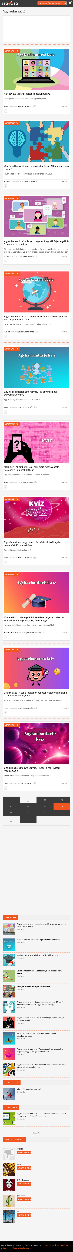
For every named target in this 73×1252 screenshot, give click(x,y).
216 (62, 799)
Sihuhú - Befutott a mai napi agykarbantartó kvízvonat (38, 940)
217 (11, 806)
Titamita (7, 181)
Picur (6, 708)
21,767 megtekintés (26, 332)
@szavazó (21, 1196)
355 (28, 819)
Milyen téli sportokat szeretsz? (29, 1089)
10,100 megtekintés (25, 482)
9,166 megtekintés (25, 106)
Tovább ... (65, 106)
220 (62, 806)
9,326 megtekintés (25, 557)
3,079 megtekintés (25, 783)
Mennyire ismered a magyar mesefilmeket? (34, 986)
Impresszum (49, 1245)
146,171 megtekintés (26, 257)
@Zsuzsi (20, 1149)
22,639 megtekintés (25, 708)
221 (11, 813)
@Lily (19, 1211)
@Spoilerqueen (23, 1180)
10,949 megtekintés (25, 407)
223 (45, 813)
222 (28, 813)
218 (28, 806)
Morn (6, 106)
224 (62, 813)
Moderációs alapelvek (21, 1248)
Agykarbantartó (11, 633)
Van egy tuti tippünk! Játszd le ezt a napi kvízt (27, 94)
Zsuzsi (6, 257)
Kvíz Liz (7, 332)
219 (45, 806)
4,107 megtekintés (34, 633)
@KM (19, 1164)
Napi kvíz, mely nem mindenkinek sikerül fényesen (37, 955)
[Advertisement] (36, 28)
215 (45, 799)
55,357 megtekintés (27, 181)
